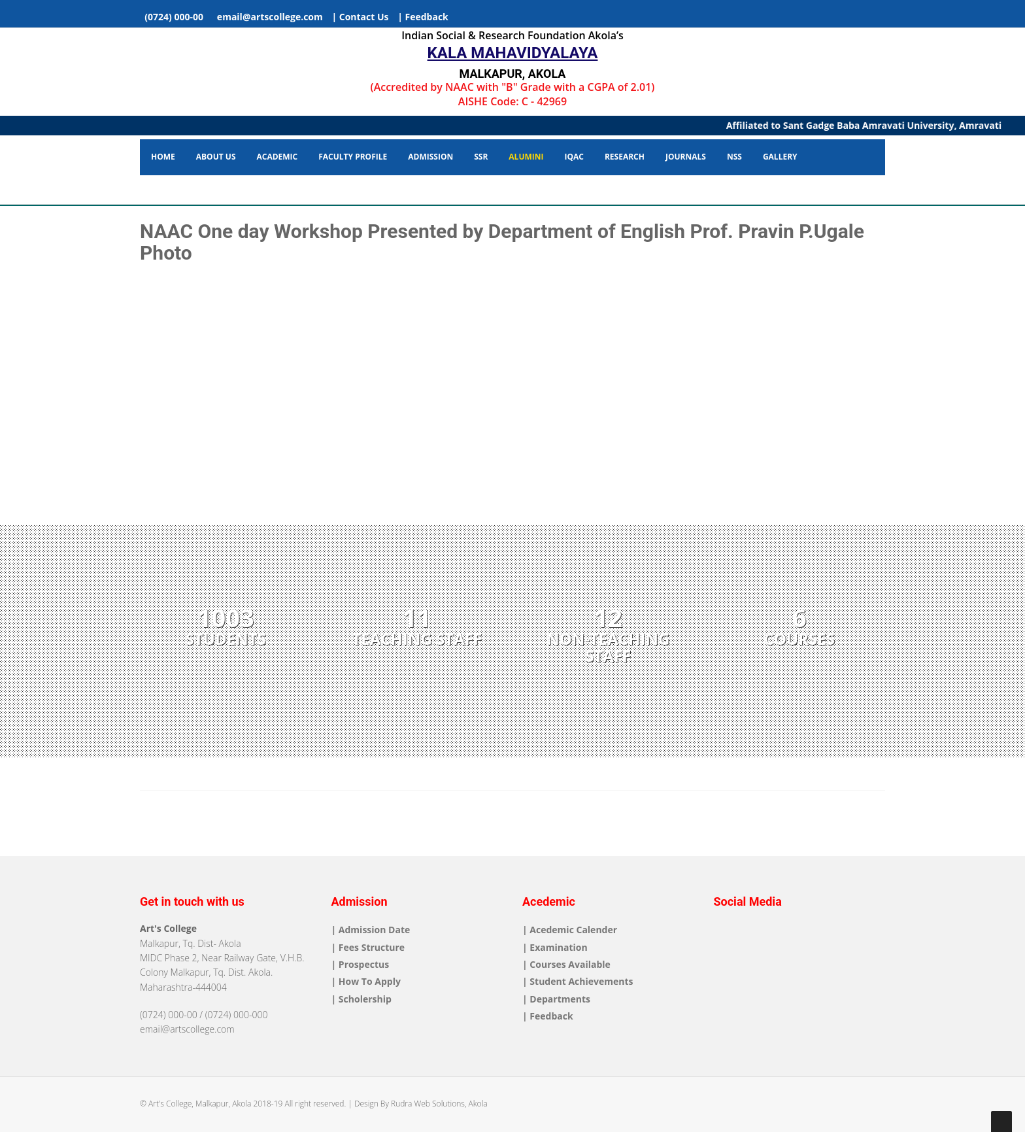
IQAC (573, 156)
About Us (216, 156)
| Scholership (361, 999)
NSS (734, 156)
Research (625, 156)
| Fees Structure (368, 947)
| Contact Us (359, 16)
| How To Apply (366, 981)
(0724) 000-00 (173, 16)
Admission (430, 156)
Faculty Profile (352, 156)
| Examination (555, 947)
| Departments (556, 999)
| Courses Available (566, 964)
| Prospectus (360, 964)
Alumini (526, 156)
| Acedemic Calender (569, 929)
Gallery (780, 156)
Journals (685, 156)
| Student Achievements (577, 981)
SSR (481, 156)
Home (163, 156)
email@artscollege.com (267, 16)
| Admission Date (371, 929)
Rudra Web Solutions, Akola (439, 1103)
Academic (277, 156)
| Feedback (422, 16)
